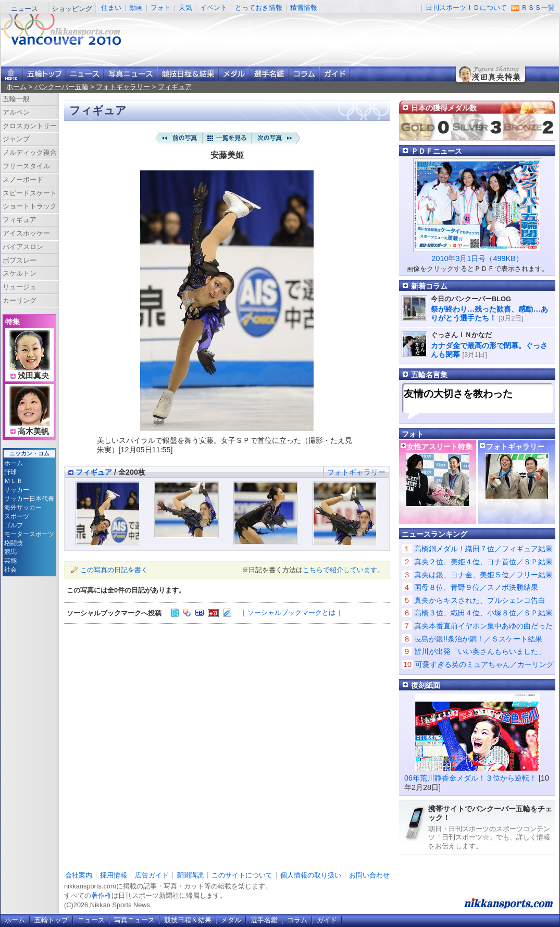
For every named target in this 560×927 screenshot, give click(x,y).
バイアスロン (23, 247)
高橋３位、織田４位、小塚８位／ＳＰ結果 (483, 613)
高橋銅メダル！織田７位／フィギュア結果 (483, 549)
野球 (10, 472)
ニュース (24, 9)
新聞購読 (190, 875)
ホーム (16, 87)
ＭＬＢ (13, 481)
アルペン (16, 112)
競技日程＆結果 (188, 73)
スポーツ (16, 516)
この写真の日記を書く (114, 570)
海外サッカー (23, 507)
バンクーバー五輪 (61, 87)
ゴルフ (13, 525)
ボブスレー (19, 260)
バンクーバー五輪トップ (44, 73)
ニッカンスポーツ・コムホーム (12, 73)
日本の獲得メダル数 (444, 108)
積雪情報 (303, 7)
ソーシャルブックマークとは (291, 612)
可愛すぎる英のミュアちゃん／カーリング (484, 664)
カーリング (19, 300)
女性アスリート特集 (439, 446)
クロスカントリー (30, 126)
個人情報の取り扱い (310, 875)
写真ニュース (130, 73)
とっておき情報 (258, 7)
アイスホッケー (26, 233)
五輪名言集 (429, 374)
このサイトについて (241, 875)
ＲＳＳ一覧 (538, 7)
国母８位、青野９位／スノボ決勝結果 (476, 587)
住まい (111, 7)
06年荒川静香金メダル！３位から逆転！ (470, 778)
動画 (136, 7)
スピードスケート (30, 193)
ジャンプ (16, 139)
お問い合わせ (369, 875)
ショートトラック (30, 206)
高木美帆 (33, 431)
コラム (304, 73)
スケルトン (19, 273)
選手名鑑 (269, 73)
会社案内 (78, 875)
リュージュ (19, 287)
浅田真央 (33, 376)
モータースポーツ (29, 534)
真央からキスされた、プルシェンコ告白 (479, 600)
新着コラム (429, 286)
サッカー (16, 489)
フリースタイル (26, 166)
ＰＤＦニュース (436, 151)
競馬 (10, 551)
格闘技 (13, 543)
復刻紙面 (425, 685)
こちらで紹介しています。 (343, 570)
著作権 (101, 895)
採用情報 (113, 875)
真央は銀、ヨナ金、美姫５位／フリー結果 (483, 575)
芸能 (10, 560)
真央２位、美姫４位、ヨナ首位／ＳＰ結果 (483, 562)
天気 (185, 7)
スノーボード (23, 179)
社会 (10, 569)
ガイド (334, 73)
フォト (161, 7)
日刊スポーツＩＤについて (466, 7)
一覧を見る (227, 138)
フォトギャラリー (123, 87)
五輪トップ (51, 920)
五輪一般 (16, 99)
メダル (234, 73)
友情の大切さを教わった (458, 393)
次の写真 (276, 138)
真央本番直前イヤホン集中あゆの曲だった (483, 626)
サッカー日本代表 (29, 498)
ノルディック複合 (30, 152)
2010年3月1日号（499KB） (476, 258)
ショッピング (72, 9)
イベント (213, 7)
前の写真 (178, 138)
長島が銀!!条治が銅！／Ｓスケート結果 (478, 639)
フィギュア (175, 87)
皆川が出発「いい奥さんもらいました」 (479, 651)
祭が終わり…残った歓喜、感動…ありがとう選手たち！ (489, 313)
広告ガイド (152, 875)
